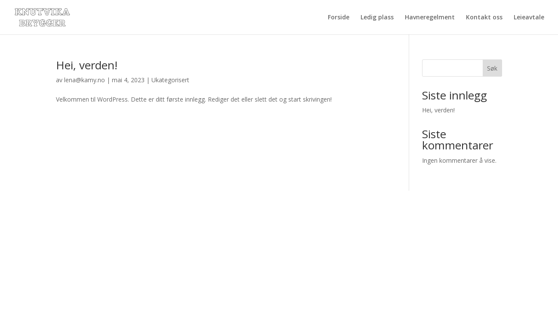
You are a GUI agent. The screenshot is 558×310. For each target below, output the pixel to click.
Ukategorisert (170, 80)
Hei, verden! (86, 65)
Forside (338, 17)
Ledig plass (377, 17)
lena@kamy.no (84, 80)
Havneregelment (430, 17)
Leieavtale (529, 17)
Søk (492, 68)
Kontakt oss (484, 17)
